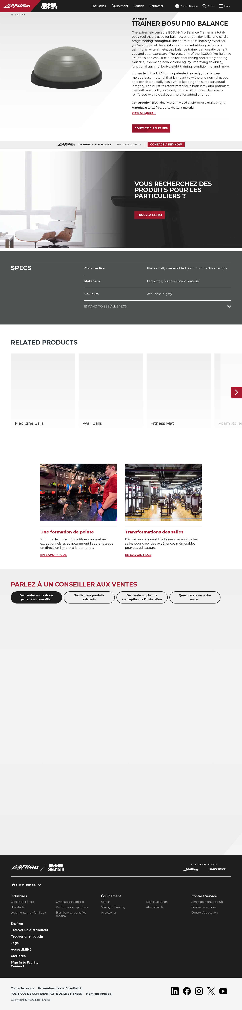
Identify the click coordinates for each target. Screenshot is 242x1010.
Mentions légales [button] (98, 993)
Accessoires (108, 912)
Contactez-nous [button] (22, 988)
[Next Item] (236, 392)
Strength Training (113, 907)
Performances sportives (72, 907)
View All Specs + (144, 113)
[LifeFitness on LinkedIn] (175, 992)
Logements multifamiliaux (28, 912)
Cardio (105, 901)
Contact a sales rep (151, 128)
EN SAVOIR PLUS (53, 555)
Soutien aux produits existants (89, 597)
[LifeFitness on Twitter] (211, 992)
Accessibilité (21, 949)
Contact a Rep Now (166, 144)
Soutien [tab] (139, 6)
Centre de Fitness (22, 901)
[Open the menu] (224, 6)
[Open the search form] (208, 6)
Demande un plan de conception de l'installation (142, 597)
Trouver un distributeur (30, 930)
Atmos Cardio (155, 907)
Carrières (18, 956)
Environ (17, 923)
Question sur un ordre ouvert (195, 597)
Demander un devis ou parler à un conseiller (36, 597)
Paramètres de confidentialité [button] (60, 988)
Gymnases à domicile (70, 901)
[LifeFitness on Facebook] (187, 992)
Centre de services (203, 907)
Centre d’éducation (204, 912)
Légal (15, 943)
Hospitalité (18, 907)
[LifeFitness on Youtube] (223, 992)
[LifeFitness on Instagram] (199, 992)
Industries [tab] (99, 6)
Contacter (156, 6)
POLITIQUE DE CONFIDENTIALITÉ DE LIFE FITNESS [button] (46, 993)
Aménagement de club (207, 901)
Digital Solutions (157, 901)
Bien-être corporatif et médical (71, 914)
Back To (18, 14)
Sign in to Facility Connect (24, 964)
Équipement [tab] (119, 6)
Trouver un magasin (27, 936)
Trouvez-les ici (149, 215)
